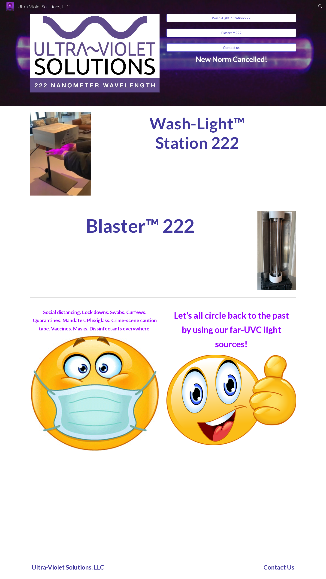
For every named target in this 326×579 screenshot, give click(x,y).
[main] (231, 59)
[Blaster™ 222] (231, 32)
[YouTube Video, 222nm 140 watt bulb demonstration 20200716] (95, 506)
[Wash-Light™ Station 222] (231, 18)
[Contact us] (231, 47)
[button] (320, 6)
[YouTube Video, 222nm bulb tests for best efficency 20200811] (231, 506)
